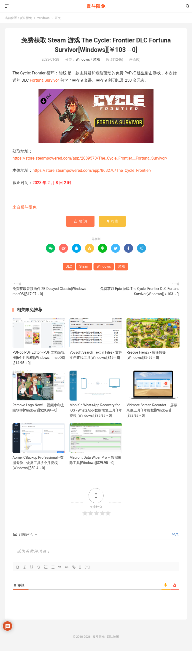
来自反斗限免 (24, 207)
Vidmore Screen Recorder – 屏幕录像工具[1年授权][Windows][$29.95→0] (151, 410)
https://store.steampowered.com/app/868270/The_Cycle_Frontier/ (92, 170)
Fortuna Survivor (44, 80)
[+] (87, 567)
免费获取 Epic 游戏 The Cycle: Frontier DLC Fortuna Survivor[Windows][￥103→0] (140, 291)
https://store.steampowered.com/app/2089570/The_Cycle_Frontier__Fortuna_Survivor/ (90, 158)
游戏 (96, 59)
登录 (175, 534)
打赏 (112, 221)
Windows (43, 18)
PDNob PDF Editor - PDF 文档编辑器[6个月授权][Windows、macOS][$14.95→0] (38, 357)
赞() (80, 221)
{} (80, 567)
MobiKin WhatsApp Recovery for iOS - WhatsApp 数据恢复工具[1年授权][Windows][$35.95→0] (96, 410)
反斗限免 (96, 6)
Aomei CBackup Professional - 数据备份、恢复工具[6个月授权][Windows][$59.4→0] (38, 462)
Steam (84, 266)
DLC (69, 266)
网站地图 (113, 637)
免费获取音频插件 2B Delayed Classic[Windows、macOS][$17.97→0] (51, 291)
